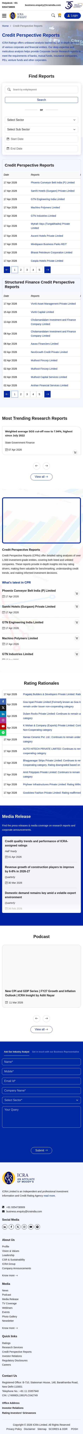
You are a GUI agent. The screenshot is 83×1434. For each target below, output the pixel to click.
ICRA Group (8, 1263)
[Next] (46, 466)
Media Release (10, 1299)
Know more (10, 1275)
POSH (74, 1429)
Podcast (6, 1294)
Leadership (8, 1255)
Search (41, 99)
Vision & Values (10, 1251)
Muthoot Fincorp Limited (44, 360)
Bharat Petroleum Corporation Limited (51, 252)
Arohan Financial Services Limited (49, 385)
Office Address (11, 1403)
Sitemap (42, 1429)
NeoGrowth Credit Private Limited (49, 352)
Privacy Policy (14, 1429)
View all (41, 476)
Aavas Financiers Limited (44, 343)
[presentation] (22, 1135)
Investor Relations (12, 1356)
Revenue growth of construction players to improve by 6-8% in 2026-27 (39, 869)
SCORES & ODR (58, 1429)
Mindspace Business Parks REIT (49, 244)
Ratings (6, 1343)
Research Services (12, 1347)
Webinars (7, 1307)
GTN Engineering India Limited (47, 199)
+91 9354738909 (13, 1207)
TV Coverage (9, 1303)
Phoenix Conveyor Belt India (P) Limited (53, 182)
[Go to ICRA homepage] (18, 1178)
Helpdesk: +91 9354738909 (10, 5)
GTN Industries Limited (43, 215)
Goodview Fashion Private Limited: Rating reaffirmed (52, 792)
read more (49, 1195)
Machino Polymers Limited (45, 207)
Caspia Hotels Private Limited (47, 260)
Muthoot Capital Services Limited (49, 377)
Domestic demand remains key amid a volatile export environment (40, 895)
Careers (6, 1364)
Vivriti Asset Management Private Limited (53, 303)
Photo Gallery (9, 1316)
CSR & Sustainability (13, 1259)
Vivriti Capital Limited (42, 312)
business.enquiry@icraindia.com (43, 5)
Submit (41, 1150)
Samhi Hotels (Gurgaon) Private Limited (52, 190)
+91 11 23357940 (29, 1391)
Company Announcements (16, 1268)
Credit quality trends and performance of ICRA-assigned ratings (36, 843)
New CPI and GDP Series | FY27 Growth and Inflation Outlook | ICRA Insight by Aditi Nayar (39, 993)
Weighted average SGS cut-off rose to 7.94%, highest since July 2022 (38, 433)
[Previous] (36, 466)
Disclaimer (29, 1429)
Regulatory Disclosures (14, 1360)
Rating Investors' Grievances (19, 1412)
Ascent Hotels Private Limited (47, 235)
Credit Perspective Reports (21, 549)
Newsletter (8, 1320)
